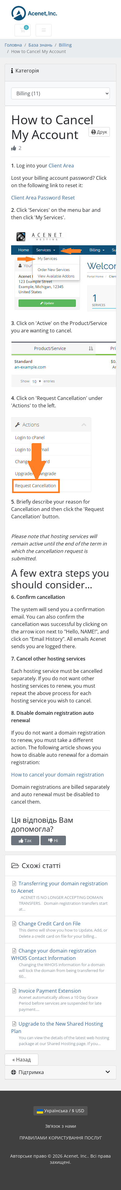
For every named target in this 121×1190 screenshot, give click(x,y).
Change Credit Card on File (60, 929)
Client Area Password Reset (43, 197)
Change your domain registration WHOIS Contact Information (60, 963)
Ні (53, 840)
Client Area (61, 165)
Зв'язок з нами (60, 1126)
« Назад (21, 1059)
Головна (13, 45)
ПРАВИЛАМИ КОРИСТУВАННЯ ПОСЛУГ (60, 1138)
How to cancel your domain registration (57, 774)
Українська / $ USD (60, 1111)
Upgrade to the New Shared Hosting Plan (60, 1033)
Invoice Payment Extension (60, 999)
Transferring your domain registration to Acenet (60, 896)
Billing (65, 45)
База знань (40, 45)
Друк (99, 132)
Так (25, 840)
